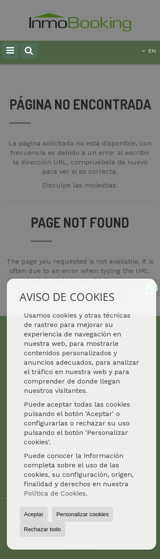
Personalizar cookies (82, 514)
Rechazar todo (42, 529)
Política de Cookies (55, 493)
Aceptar (34, 514)
